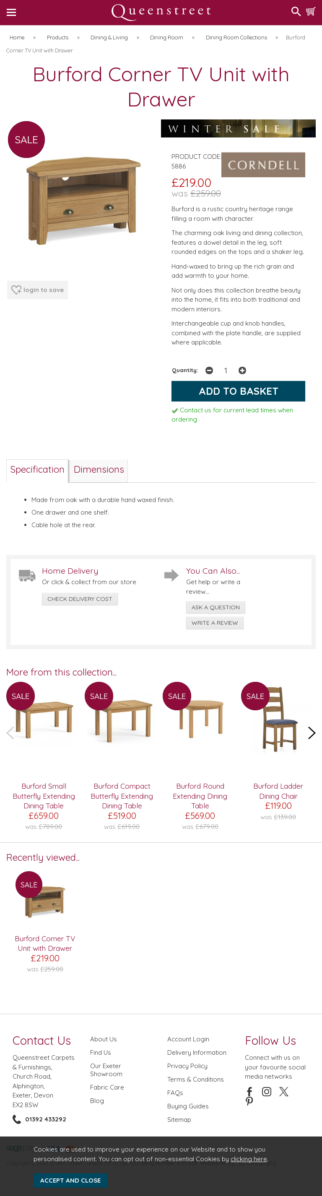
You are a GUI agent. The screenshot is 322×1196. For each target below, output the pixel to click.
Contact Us (42, 1040)
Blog (97, 1101)
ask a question (216, 607)
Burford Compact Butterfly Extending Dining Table (122, 796)
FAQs (175, 1093)
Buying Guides (188, 1106)
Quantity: (185, 369)
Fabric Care (107, 1087)
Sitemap (179, 1120)
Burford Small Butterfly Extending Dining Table (44, 796)
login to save (37, 290)
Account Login (188, 1039)
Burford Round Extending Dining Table (200, 796)
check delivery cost (79, 599)
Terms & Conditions (195, 1079)
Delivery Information (196, 1052)
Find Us (100, 1052)
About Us (103, 1039)
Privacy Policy (187, 1066)
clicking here (249, 1159)
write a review (215, 622)
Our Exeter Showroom (106, 1070)
